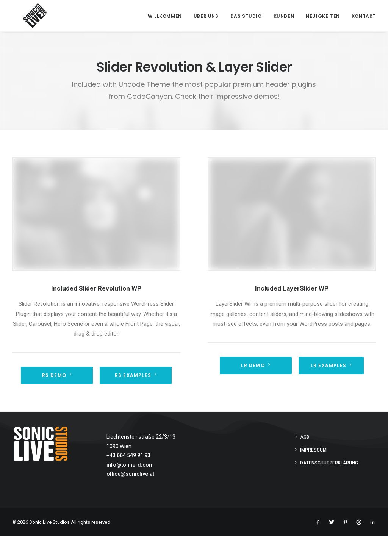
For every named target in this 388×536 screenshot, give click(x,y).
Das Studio (246, 16)
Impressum (313, 450)
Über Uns (206, 16)
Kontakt (364, 16)
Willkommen (165, 16)
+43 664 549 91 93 (128, 455)
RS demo (57, 375)
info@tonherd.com (130, 465)
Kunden (284, 16)
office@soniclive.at (130, 474)
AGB (304, 437)
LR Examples (331, 365)
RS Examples (135, 375)
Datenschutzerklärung (329, 463)
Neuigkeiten (323, 16)
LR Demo (255, 365)
